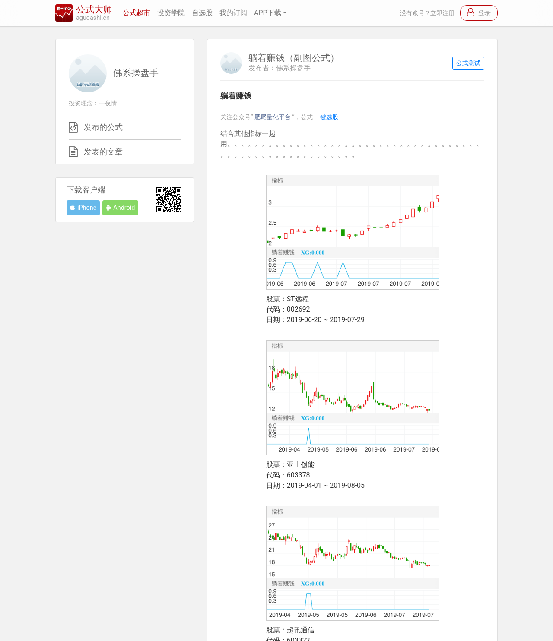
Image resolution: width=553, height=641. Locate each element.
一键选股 (326, 117)
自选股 (202, 13)
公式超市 (136, 13)
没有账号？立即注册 (427, 13)
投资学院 (171, 13)
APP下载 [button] (267, 13)
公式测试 (468, 63)
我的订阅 (233, 13)
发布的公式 (103, 127)
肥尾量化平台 (273, 117)
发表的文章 (103, 152)
